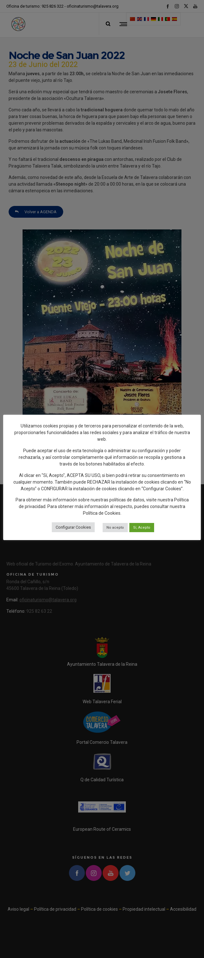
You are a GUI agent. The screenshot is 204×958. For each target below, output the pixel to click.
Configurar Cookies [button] (73, 527)
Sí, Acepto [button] (141, 527)
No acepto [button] (115, 527)
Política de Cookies (101, 513)
